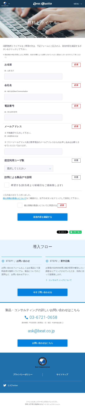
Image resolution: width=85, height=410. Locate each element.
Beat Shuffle (42, 4)
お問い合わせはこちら (42, 343)
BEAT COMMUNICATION (6, 3)
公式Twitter (13, 385)
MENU (76, 4)
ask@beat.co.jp (41, 331)
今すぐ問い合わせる (42, 292)
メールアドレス (13, 126)
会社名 (8, 85)
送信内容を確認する (42, 217)
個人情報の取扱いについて (14, 198)
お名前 (8, 64)
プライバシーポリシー (22, 374)
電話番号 (9, 106)
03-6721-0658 (43, 317)
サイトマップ (62, 374)
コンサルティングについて (60, 280)
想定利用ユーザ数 (14, 160)
